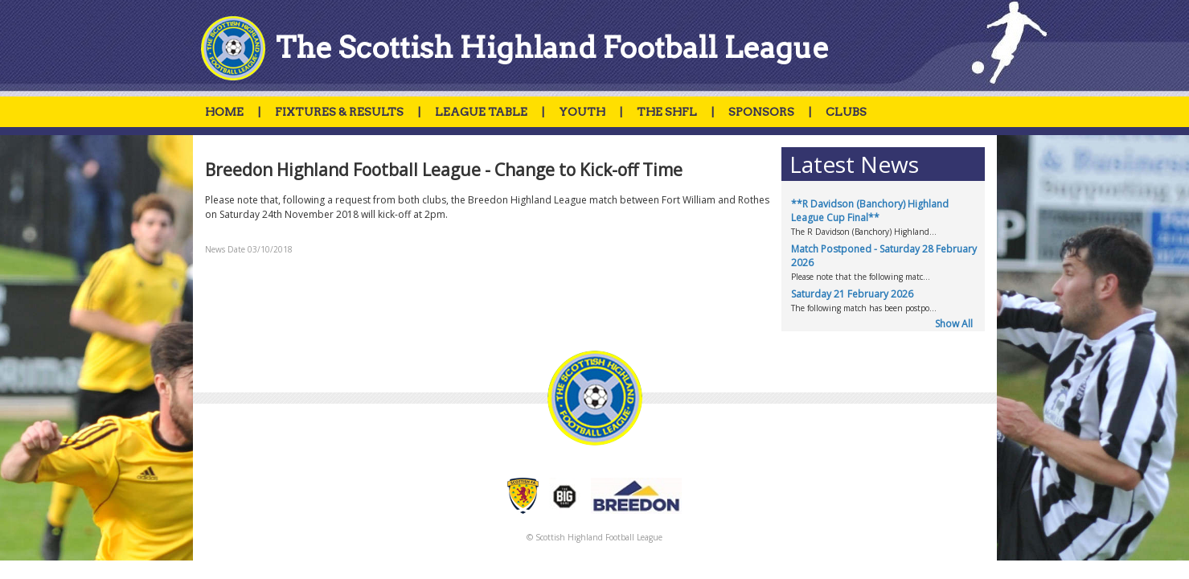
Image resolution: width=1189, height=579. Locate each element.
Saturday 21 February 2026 (852, 294)
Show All (954, 324)
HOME (224, 111)
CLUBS (846, 111)
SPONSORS (761, 111)
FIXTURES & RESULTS (339, 111)
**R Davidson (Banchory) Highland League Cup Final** (870, 210)
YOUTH (582, 111)
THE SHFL (667, 111)
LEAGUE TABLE (481, 111)
